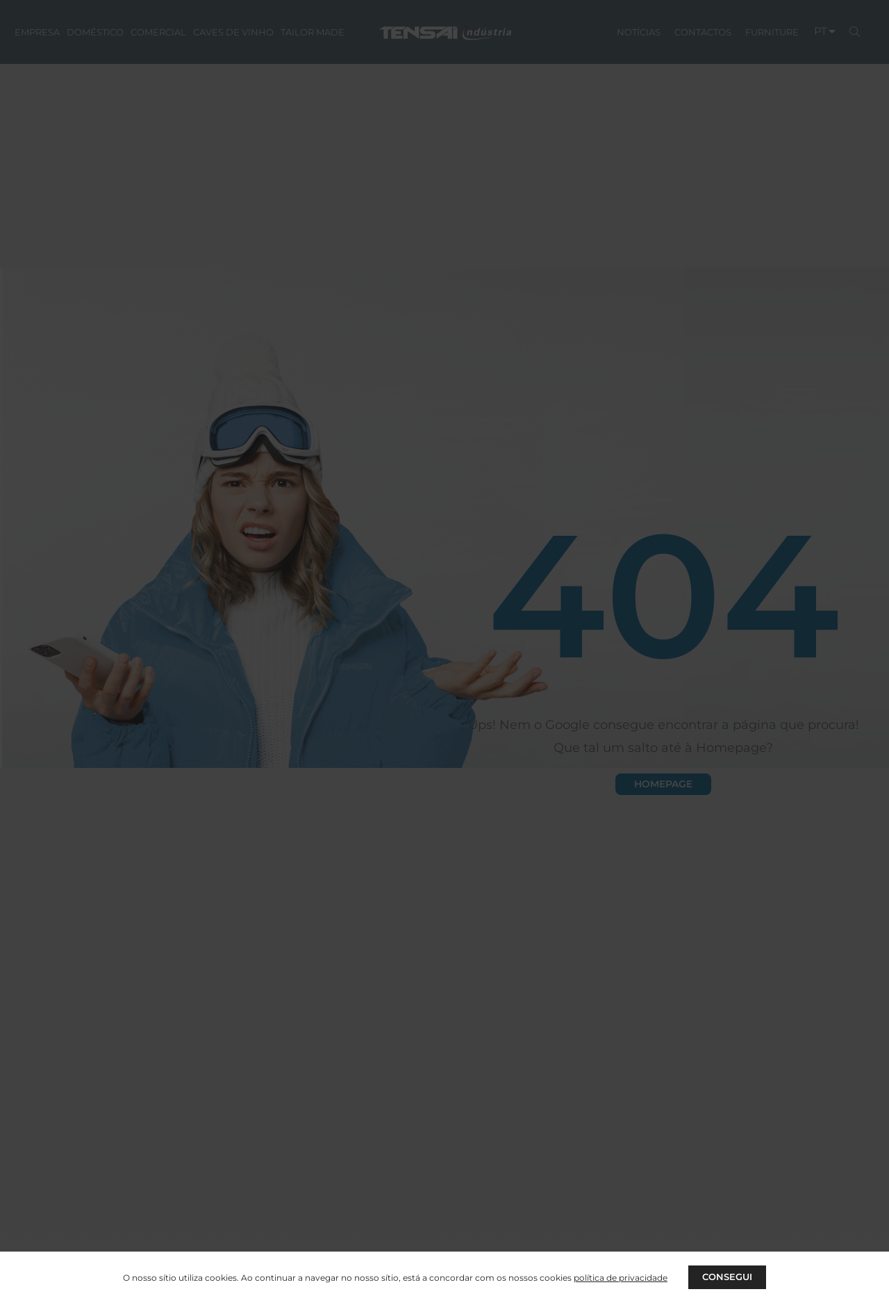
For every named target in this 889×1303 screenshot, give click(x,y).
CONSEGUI (727, 1276)
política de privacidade (619, 1277)
